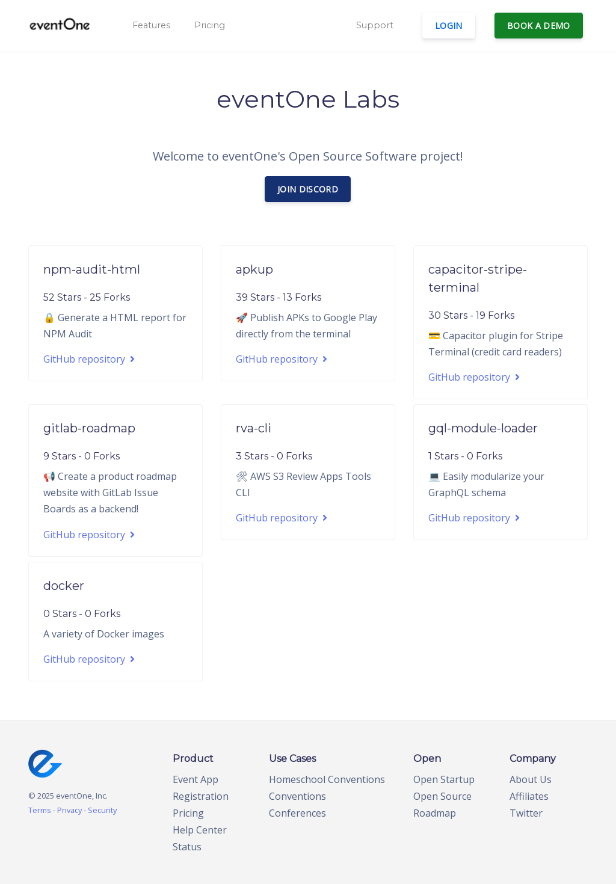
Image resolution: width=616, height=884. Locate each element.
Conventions (297, 796)
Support (374, 25)
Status (187, 846)
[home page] (45, 762)
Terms (39, 810)
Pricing (209, 25)
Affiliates (529, 796)
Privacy (69, 810)
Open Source (442, 796)
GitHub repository (89, 359)
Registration (201, 796)
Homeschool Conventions (327, 779)
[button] (150, 26)
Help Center (200, 829)
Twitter (526, 813)
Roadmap (434, 813)
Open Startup (444, 779)
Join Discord (307, 189)
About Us (531, 779)
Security (102, 810)
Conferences (297, 813)
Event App (195, 779)
